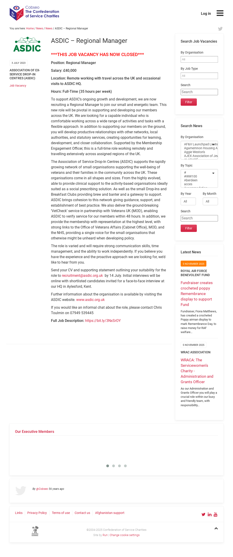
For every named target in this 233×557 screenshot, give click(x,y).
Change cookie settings (125, 535)
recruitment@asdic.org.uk (83, 275)
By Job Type (189, 69)
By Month (209, 194)
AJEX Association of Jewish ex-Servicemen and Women (196, 156)
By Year (186, 194)
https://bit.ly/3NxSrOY (103, 320)
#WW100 (196, 176)
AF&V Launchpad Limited (196, 144)
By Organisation (192, 52)
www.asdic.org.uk (90, 300)
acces (196, 184)
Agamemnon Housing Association (196, 148)
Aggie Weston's (196, 152)
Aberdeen (196, 180)
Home (30, 28)
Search (185, 85)
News (39, 28)
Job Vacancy (18, 85)
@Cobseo (42, 488)
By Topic (186, 165)
